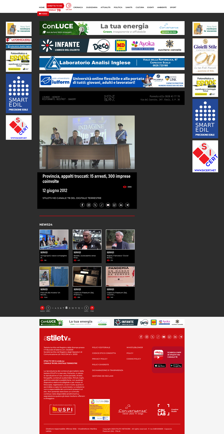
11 (76, 308)
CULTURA (140, 7)
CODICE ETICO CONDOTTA (104, 353)
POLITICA (118, 7)
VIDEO (43, 14)
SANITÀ (129, 7)
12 (79, 308)
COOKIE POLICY (134, 359)
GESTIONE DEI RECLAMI (102, 376)
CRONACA (78, 7)
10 (73, 308)
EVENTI (150, 7)
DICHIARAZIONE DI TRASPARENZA (107, 370)
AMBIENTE (162, 7)
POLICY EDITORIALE (101, 347)
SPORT (173, 7)
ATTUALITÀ (105, 7)
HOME (42, 7)
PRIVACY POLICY (99, 359)
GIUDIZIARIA (91, 7)
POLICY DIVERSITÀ (100, 364)
